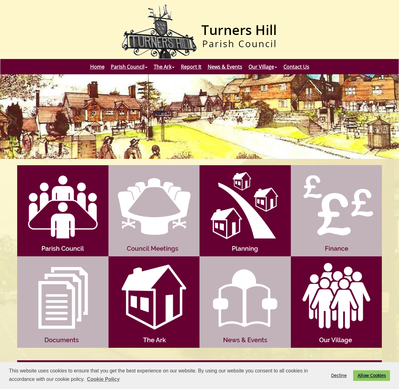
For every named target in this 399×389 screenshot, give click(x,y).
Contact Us (296, 66)
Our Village (262, 66)
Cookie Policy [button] (103, 379)
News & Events (225, 66)
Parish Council (129, 66)
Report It (191, 66)
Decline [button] (339, 375)
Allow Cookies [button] (372, 375)
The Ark (164, 66)
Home (97, 66)
